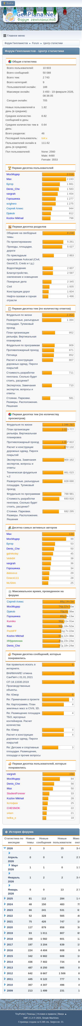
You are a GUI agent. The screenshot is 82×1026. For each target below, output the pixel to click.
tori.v (44, 138)
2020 (10, 927)
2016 (10, 950)
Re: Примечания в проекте (22, 699)
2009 (10, 990)
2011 (10, 979)
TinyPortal (20, 1014)
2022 (10, 915)
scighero (11, 203)
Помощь (31, 1014)
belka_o (11, 817)
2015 (10, 956)
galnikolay (12, 553)
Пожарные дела (17, 281)
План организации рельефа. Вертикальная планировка (21, 336)
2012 (10, 973)
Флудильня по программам (23, 345)
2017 (10, 944)
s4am (10, 813)
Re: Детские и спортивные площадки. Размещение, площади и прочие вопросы (23, 751)
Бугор (9, 184)
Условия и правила (46, 1014)
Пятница (11, 355)
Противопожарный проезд (22, 350)
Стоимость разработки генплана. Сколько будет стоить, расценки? (21, 376)
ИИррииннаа (14, 640)
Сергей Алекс (14, 208)
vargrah (10, 193)
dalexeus (11, 573)
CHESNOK (13, 808)
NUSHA (11, 582)
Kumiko (11, 621)
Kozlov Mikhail (14, 218)
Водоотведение (16, 268)
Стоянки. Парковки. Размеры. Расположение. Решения (22, 402)
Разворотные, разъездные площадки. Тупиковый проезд (22, 323)
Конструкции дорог (18, 291)
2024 (10, 904)
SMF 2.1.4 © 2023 (32, 1018)
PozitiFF (12, 630)
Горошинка (13, 198)
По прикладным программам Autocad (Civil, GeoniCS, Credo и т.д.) (23, 259)
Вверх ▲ (62, 1014)
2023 (10, 910)
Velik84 (10, 558)
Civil (9, 286)
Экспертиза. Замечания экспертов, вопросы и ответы (21, 389)
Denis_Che (13, 188)
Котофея (12, 803)
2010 (10, 984)
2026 (10, 848)
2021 (10, 921)
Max (8, 179)
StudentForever (16, 793)
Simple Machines (50, 1018)
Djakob (10, 213)
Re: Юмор (12, 694)
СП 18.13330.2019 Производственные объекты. (18, 685)
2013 (10, 967)
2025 (10, 898)
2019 (10, 933)
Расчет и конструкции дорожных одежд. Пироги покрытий (22, 363)
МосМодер (13, 174)
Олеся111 (12, 577)
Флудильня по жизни (19, 314)
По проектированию (19, 241)
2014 (10, 961)
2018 (10, 938)
